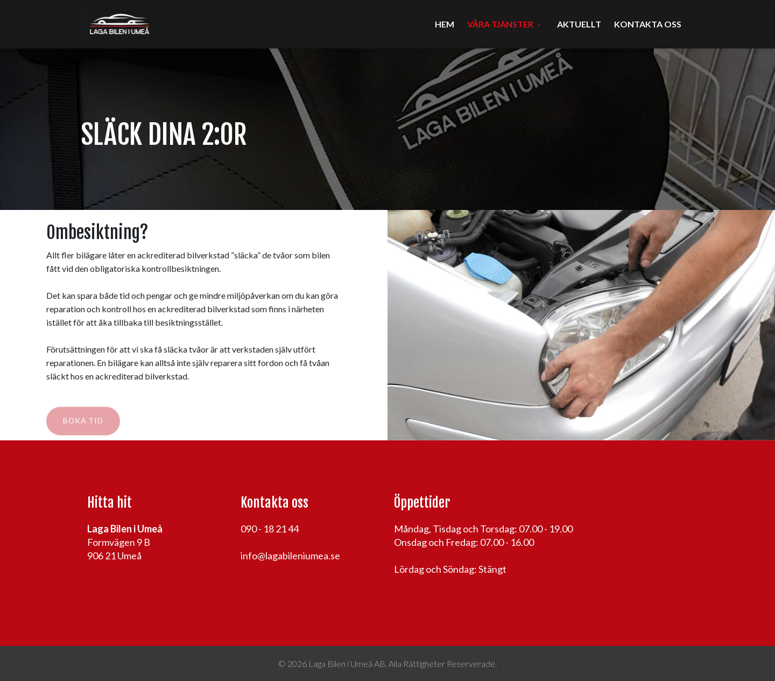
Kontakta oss (647, 24)
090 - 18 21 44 (270, 529)
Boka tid (83, 423)
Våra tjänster (500, 24)
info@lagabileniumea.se (290, 555)
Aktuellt (579, 24)
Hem (444, 24)
